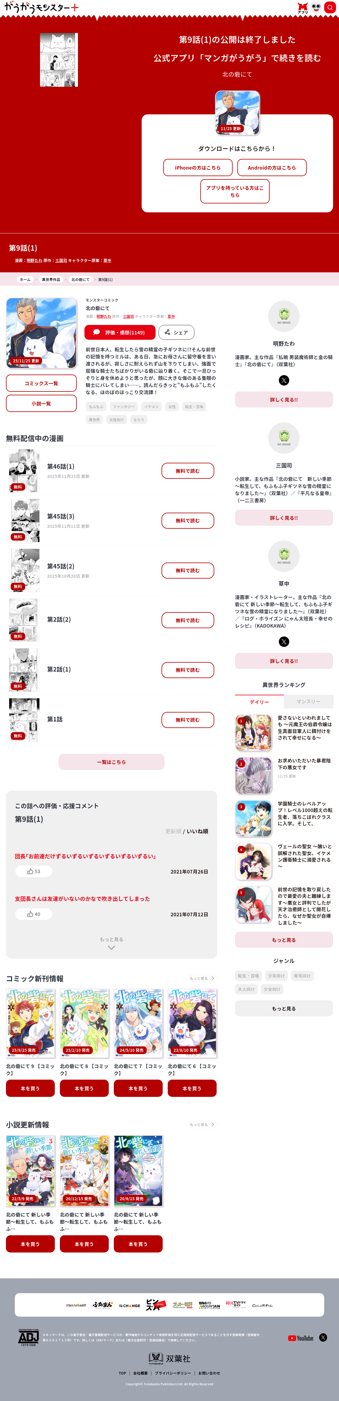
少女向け (272, 989)
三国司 (61, 260)
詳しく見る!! (284, 399)
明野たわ (34, 260)
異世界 (94, 419)
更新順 (173, 831)
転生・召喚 (194, 406)
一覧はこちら (111, 761)
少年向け (276, 976)
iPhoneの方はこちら (198, 167)
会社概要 (140, 1372)
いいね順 (197, 831)
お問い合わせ (209, 1372)
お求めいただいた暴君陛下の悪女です (304, 763)
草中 (107, 260)
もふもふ (96, 406)
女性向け (116, 419)
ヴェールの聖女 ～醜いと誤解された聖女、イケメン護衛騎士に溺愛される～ (305, 856)
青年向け (302, 976)
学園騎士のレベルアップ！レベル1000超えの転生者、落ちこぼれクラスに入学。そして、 (305, 813)
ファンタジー (124, 406)
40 (37, 913)
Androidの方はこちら (272, 167)
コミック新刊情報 (35, 978)
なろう (138, 419)
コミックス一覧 (41, 383)
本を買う (30, 1088)
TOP (122, 1372)
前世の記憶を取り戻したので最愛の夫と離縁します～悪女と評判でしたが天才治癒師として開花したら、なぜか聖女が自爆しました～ (304, 906)
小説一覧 (41, 403)
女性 (172, 406)
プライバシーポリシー (173, 1372)
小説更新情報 (27, 1124)
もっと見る (111, 939)
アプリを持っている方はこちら (235, 191)
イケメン (151, 406)
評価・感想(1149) (125, 332)
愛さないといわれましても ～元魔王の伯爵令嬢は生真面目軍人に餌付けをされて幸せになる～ (305, 727)
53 (37, 871)
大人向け (246, 989)
